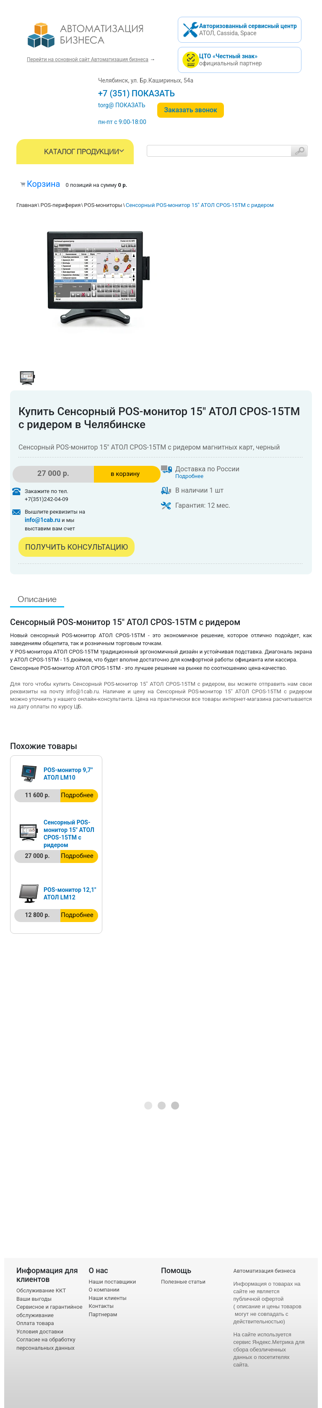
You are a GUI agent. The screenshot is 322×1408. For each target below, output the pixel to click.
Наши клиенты (108, 1298)
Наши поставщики (112, 1282)
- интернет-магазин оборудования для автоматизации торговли (95, 38)
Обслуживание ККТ (41, 1290)
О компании (104, 1290)
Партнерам (103, 1314)
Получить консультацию (76, 547)
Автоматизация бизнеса (265, 1271)
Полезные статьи (183, 1282)
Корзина (43, 184)
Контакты (101, 1306)
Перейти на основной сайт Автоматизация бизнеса (87, 59)
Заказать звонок (190, 110)
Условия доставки (39, 1331)
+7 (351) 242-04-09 (134, 93)
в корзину (125, 474)
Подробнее (189, 476)
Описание (37, 600)
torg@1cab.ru (115, 105)
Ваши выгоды (34, 1299)
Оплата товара (35, 1323)
